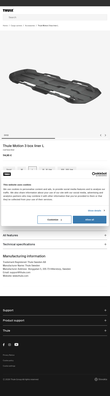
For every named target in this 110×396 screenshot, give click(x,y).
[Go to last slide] (100, 135)
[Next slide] (105, 135)
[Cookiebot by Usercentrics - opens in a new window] (94, 174)
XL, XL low (47, 169)
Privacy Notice (8, 355)
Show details (94, 210)
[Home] (20, 10)
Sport (9, 169)
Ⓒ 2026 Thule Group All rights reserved (20, 379)
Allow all (89, 219)
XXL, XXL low (67, 169)
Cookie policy (8, 360)
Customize (54, 219)
